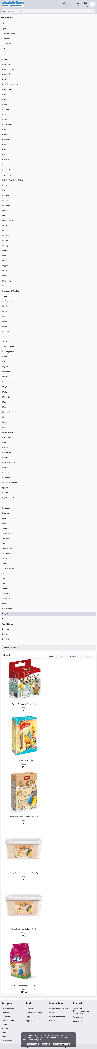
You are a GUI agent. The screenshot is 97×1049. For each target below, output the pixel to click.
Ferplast (6, 251)
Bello (4, 94)
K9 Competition (8, 352)
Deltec (5, 185)
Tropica (5, 589)
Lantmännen (7, 372)
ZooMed (6, 639)
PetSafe (5, 457)
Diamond (6, 195)
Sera (4, 518)
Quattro (5, 488)
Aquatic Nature (8, 74)
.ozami (5, 23)
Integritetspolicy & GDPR (58, 1009)
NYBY (5, 427)
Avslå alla (46, 1044)
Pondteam (6, 478)
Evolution (6, 230)
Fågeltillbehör (7, 1017)
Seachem (6, 513)
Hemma (6, 648)
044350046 (79, 1017)
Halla (5, 316)
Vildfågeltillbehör (8, 1040)
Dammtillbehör (7, 1013)
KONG (5, 362)
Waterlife (6, 619)
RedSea (5, 493)
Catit (4, 145)
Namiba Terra (8, 412)
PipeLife (6, 473)
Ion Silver (6, 331)
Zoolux (5, 634)
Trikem (5, 578)
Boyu (4, 114)
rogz (4, 503)
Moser (5, 407)
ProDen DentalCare (10, 483)
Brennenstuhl (7, 124)
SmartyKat (6, 528)
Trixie (5, 584)
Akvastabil (6, 39)
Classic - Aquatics (9, 170)
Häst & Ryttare (7, 1028)
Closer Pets (7, 175)
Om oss (52, 1021)
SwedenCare (7, 553)
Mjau (4, 402)
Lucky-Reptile (8, 382)
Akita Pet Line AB (9, 34)
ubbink (5, 604)
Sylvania (6, 558)
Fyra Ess (6, 286)
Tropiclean (6, 599)
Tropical (6, 594)
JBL (4, 336)
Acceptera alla (33, 1044)
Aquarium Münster (9, 69)
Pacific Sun (7, 437)
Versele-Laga (7, 609)
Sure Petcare (7, 548)
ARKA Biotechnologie (10, 84)
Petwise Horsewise (10, 462)
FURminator (7, 281)
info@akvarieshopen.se (84, 1021)
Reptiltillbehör (7, 1036)
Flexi (4, 261)
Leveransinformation (57, 1017)
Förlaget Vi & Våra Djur (11, 291)
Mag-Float (6, 387)
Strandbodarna (8, 533)
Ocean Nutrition (9, 432)
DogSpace (6, 205)
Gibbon (5, 296)
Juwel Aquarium (8, 346)
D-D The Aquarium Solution (13, 180)
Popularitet (74, 657)
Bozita (5, 119)
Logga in (29, 1021)
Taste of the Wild (9, 568)
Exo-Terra (6, 240)
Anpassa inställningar (61, 1044)
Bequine (6, 99)
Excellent (6, 235)
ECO (4, 215)
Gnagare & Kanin (8, 1021)
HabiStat (6, 306)
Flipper (5, 266)
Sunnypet (6, 538)
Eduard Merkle (8, 220)
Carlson (5, 135)
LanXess (6, 377)
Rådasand (6, 508)
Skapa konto (30, 1017)
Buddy (5, 129)
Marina (5, 392)
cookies (35, 1035)
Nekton (5, 417)
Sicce (4, 523)
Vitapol (5, 614)
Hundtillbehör (7, 1025)
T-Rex (5, 563)
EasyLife (6, 210)
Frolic (5, 276)
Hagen (5, 311)
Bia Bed (5, 104)
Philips (5, 468)
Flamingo (6, 256)
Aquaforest (7, 64)
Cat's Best (6, 140)
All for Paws (7, 44)
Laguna (5, 367)
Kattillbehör (6, 1032)
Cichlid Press (7, 165)
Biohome (6, 109)
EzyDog (5, 246)
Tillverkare (15, 648)
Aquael (5, 59)
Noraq (5, 422)
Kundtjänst (29, 1009)
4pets (5, 29)
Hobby (5, 321)
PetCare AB (7, 452)
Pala (4, 442)
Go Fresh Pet (7, 301)
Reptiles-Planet (8, 498)
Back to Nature (8, 89)
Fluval (5, 271)
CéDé (5, 155)
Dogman (6, 200)
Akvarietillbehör (8, 1009)
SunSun (5, 543)
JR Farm (6, 341)
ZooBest (6, 629)
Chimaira (6, 160)
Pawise (5, 447)
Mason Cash (7, 397)
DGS (4, 190)
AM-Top (5, 49)
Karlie (5, 356)
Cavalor (5, 150)
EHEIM (5, 225)
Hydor (5, 326)
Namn (51, 657)
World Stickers (8, 624)
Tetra (4, 573)
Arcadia (5, 79)
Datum (87, 657)
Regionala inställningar (34, 1013)
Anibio (5, 54)
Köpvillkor (53, 1013)
